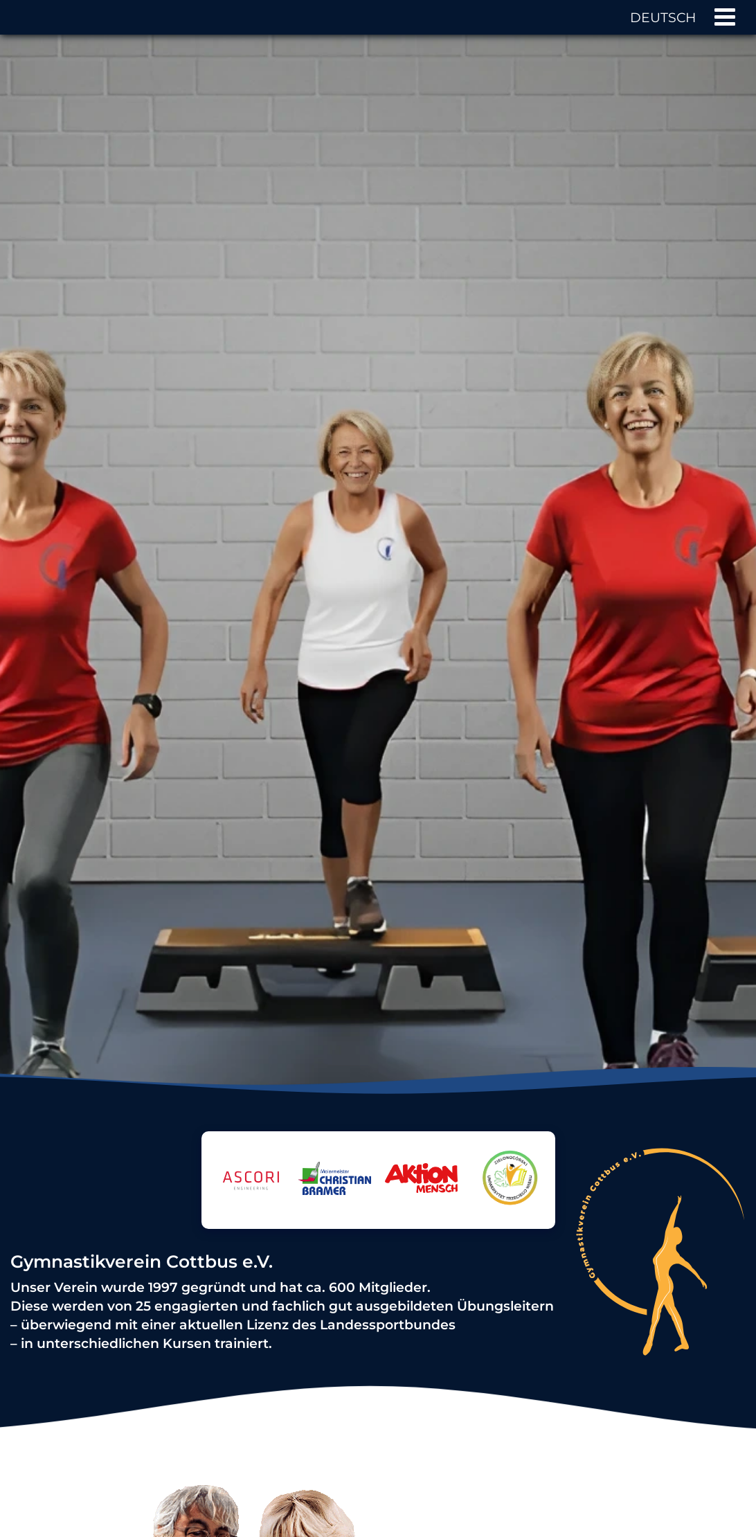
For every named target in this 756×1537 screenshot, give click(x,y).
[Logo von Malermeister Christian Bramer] (334, 1180)
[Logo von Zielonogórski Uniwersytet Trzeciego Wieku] (508, 1218)
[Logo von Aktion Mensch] (421, 1179)
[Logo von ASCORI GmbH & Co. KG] (248, 1195)
